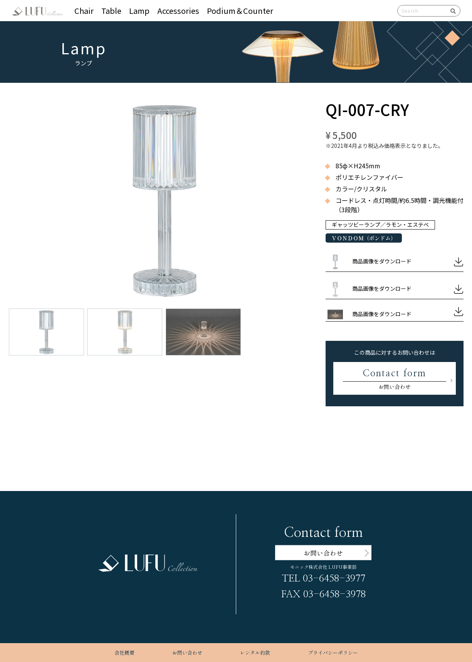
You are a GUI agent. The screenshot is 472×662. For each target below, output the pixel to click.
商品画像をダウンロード (382, 261)
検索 (450, 11)
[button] (164, 184)
